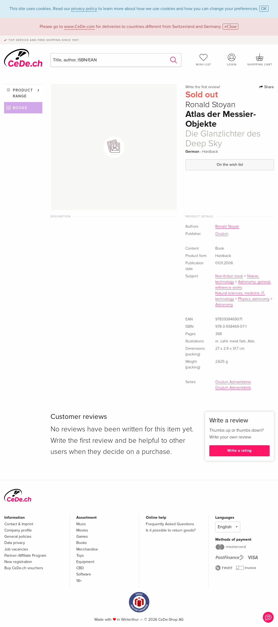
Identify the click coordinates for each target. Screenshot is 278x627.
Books (20, 108)
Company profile (18, 530)
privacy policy (84, 8)
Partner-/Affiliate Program (25, 555)
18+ (79, 580)
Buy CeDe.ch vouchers (23, 568)
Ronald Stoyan (227, 226)
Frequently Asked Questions (170, 524)
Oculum (221, 234)
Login (231, 59)
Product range (23, 93)
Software (83, 574)
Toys (80, 555)
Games (82, 536)
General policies (17, 536)
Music (81, 524)
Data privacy (14, 542)
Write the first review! (202, 87)
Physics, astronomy (253, 299)
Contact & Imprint (18, 524)
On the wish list (230, 164)
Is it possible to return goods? (170, 530)
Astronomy (224, 305)
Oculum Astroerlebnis (233, 382)
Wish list (203, 59)
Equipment (85, 561)
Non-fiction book (229, 276)
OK (264, 8)
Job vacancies (16, 549)
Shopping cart (260, 59)
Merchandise (87, 549)
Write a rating (239, 450)
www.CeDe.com (79, 26)
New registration (18, 561)
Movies (82, 530)
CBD (80, 568)
